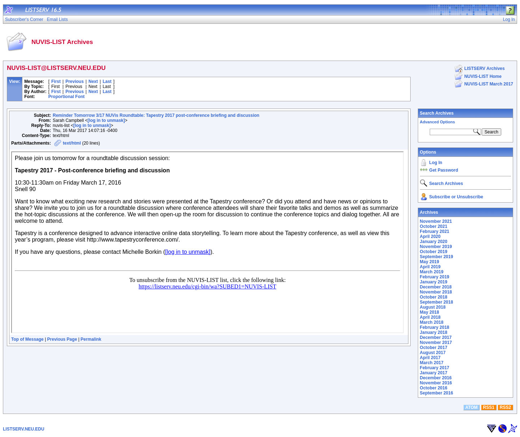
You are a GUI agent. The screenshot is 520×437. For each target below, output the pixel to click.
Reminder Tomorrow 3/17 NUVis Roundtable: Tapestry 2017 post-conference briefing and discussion (156, 115)
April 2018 (430, 317)
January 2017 (433, 372)
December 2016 (436, 377)
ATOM (471, 407)
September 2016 (436, 393)
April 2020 (430, 236)
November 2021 (436, 221)
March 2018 (431, 322)
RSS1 (488, 407)
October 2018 (433, 297)
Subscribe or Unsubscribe (456, 196)
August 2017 (433, 352)
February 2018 (434, 327)
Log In (435, 162)
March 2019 (431, 271)
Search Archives (437, 113)
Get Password (443, 170)
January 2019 (433, 281)
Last (107, 81)
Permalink (91, 339)
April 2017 (430, 357)
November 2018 (436, 292)
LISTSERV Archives (484, 68)
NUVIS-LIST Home (483, 76)
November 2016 (436, 382)
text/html (72, 143)
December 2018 (436, 287)
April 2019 (430, 266)
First (56, 81)
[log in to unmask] (106, 120)
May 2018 (429, 312)
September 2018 (436, 302)
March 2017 (431, 362)
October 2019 (433, 251)
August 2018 (433, 307)
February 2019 (434, 276)
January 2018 (433, 332)
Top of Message (27, 339)
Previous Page (62, 339)
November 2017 (436, 342)
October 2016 (433, 387)
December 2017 (436, 337)
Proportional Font (66, 96)
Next (93, 81)
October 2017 (433, 347)
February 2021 (434, 231)
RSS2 (505, 407)
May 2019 (429, 261)
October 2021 (433, 226)
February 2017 (434, 367)
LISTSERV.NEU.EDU (23, 429)
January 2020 (433, 241)
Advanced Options (437, 122)
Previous (74, 81)
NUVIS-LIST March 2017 (488, 84)
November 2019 (436, 246)
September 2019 (436, 256)
